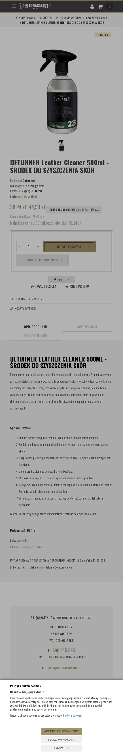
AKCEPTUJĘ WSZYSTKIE (61, 731)
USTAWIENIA (61, 748)
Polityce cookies (72, 715)
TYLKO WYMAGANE (61, 739)
